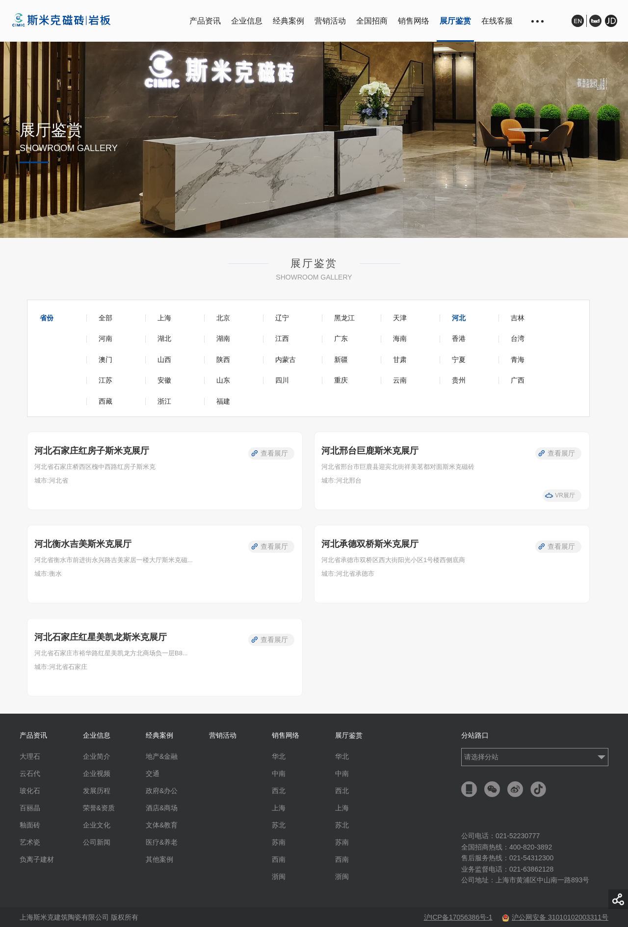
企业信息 (246, 21)
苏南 (279, 842)
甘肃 (400, 359)
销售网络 (413, 21)
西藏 (105, 401)
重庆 (341, 380)
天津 (400, 318)
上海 (164, 318)
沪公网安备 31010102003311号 (555, 917)
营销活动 (330, 21)
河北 (459, 318)
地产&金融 (162, 756)
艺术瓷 (30, 842)
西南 (279, 859)
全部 (105, 318)
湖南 (223, 338)
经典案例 (288, 21)
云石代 (30, 773)
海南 (400, 338)
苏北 (279, 825)
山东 (223, 380)
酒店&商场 (162, 808)
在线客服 (497, 21)
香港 (459, 338)
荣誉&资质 (99, 808)
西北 (279, 791)
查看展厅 (274, 453)
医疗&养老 (162, 842)
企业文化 (96, 825)
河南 (105, 338)
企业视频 (96, 773)
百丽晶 (30, 808)
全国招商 (372, 21)
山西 (164, 359)
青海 (517, 359)
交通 (152, 773)
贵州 (459, 380)
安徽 (164, 380)
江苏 (105, 380)
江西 (282, 338)
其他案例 (159, 859)
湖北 (164, 338)
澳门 (105, 359)
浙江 (164, 401)
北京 (223, 318)
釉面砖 (30, 825)
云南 (400, 380)
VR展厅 (565, 495)
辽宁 (282, 318)
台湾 (517, 338)
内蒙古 (285, 359)
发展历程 (96, 791)
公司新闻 (96, 842)
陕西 (223, 359)
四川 (282, 380)
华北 (279, 756)
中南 (279, 773)
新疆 (341, 359)
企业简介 (96, 756)
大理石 (30, 756)
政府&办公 (162, 791)
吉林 (517, 318)
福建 (223, 401)
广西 (517, 380)
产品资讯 (205, 21)
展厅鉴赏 (455, 21)
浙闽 (279, 876)
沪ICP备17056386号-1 (458, 917)
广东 (341, 338)
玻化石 (30, 791)
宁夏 (459, 359)
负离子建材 (37, 859)
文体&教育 (162, 825)
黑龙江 (344, 318)
